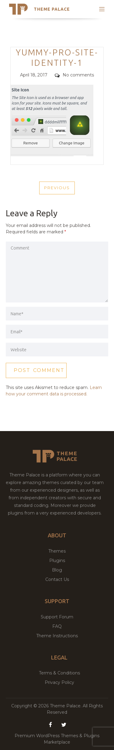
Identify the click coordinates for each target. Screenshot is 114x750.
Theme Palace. (66, 706)
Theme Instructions (57, 636)
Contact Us (57, 579)
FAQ (57, 626)
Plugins (57, 560)
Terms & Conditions (59, 673)
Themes (57, 551)
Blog (57, 570)
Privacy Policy (59, 682)
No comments (74, 75)
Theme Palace (52, 9)
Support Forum (57, 617)
